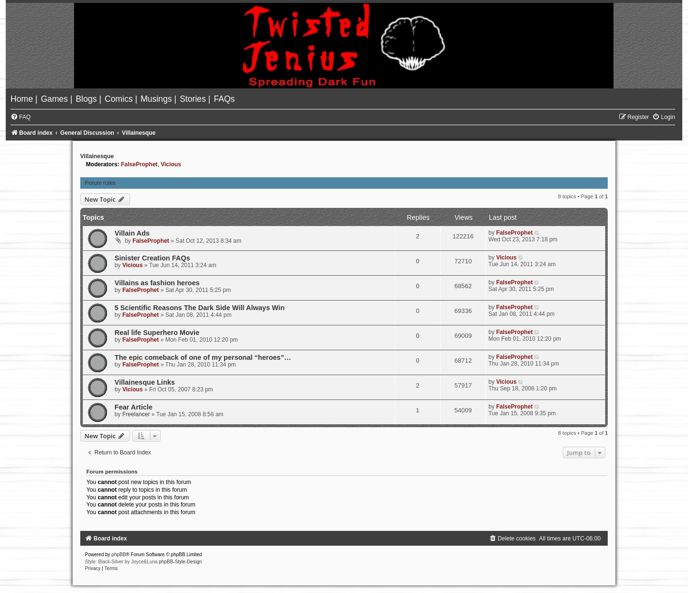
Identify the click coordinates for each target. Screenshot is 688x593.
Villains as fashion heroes (157, 283)
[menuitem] (23, 99)
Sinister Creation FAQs (152, 258)
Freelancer (136, 414)
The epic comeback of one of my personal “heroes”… (203, 357)
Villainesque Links (145, 382)
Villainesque (97, 156)
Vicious (171, 164)
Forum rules (100, 183)
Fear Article (133, 407)
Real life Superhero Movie (157, 332)
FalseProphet (139, 164)
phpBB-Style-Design (180, 561)
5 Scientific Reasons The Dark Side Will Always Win (200, 308)
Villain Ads (132, 233)
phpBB (118, 554)
